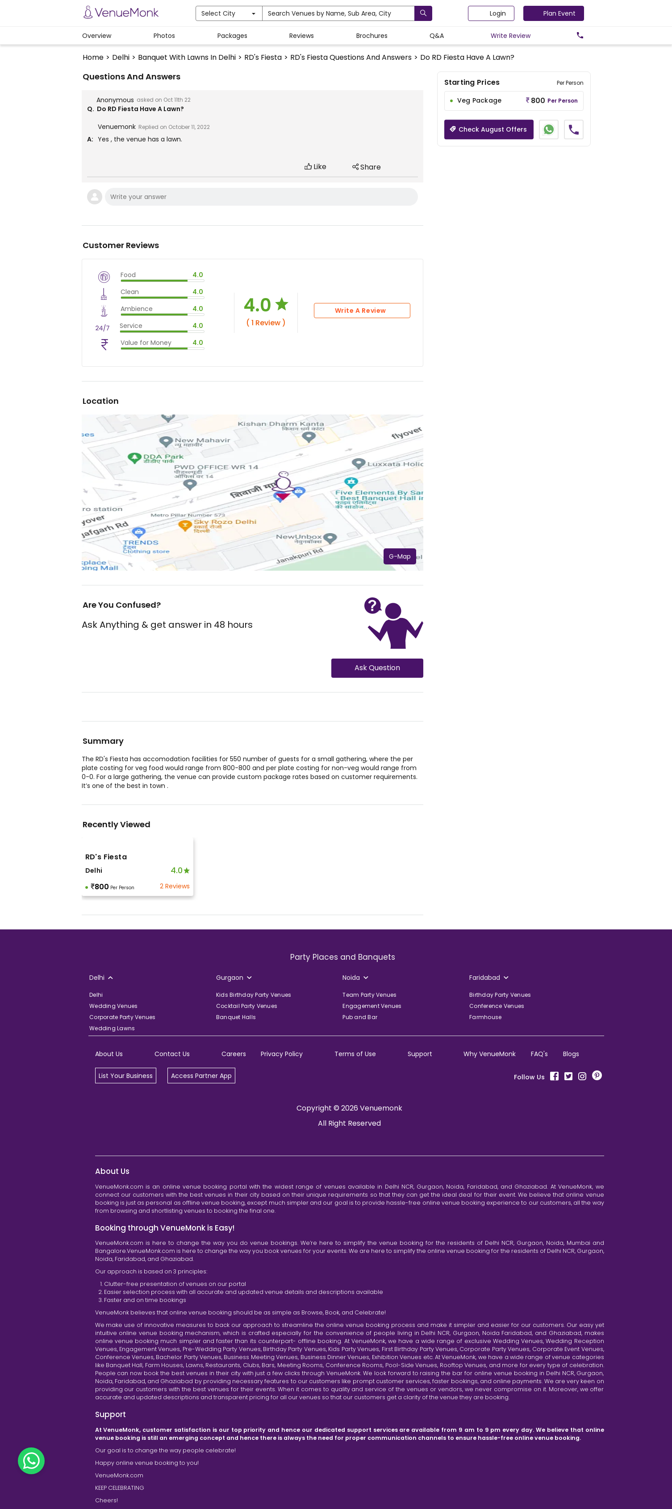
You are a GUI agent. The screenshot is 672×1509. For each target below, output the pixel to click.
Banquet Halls (236, 1017)
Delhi (96, 995)
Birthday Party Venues (500, 995)
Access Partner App (201, 1075)
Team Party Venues (369, 995)
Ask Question (377, 668)
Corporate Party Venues (122, 1017)
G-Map (400, 556)
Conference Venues (496, 1006)
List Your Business (126, 1075)
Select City (228, 13)
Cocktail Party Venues (246, 1006)
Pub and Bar (359, 1017)
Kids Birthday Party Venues (254, 995)
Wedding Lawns (112, 1028)
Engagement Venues (371, 1006)
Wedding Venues (113, 1006)
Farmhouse (485, 1017)
